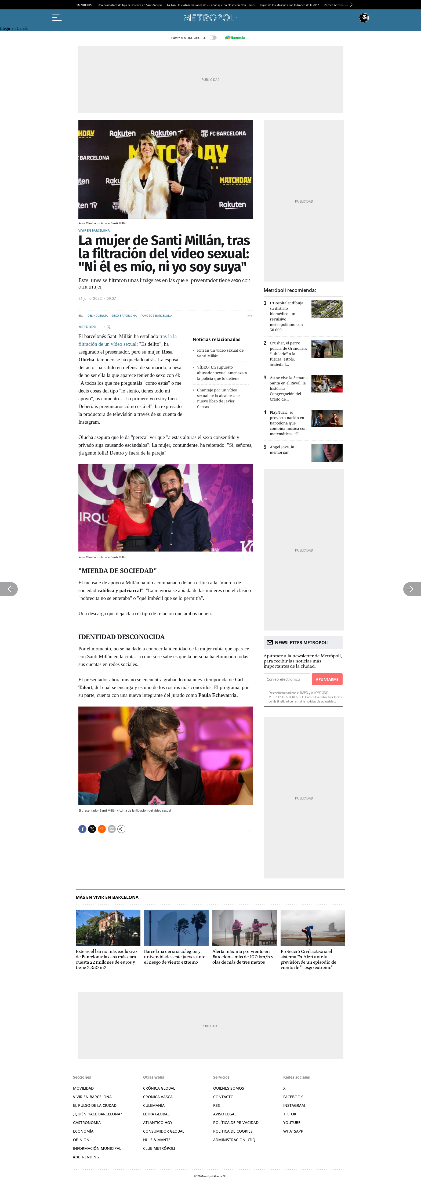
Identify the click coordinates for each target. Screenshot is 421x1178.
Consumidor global (163, 1131)
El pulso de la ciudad (95, 1105)
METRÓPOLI (89, 327)
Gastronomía (87, 1122)
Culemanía (154, 1105)
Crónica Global (159, 1088)
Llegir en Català (14, 28)
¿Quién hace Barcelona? (97, 1113)
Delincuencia (98, 316)
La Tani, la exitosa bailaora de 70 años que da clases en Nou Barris (211, 4)
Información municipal (97, 1148)
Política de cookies (233, 1131)
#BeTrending (86, 1156)
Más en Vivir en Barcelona (107, 897)
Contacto (223, 1096)
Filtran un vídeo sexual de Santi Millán (220, 353)
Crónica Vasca (158, 1096)
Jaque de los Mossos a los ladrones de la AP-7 (289, 4)
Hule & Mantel (157, 1139)
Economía (83, 1131)
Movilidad (83, 1088)
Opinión (81, 1139)
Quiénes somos (228, 1088)
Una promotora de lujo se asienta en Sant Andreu (130, 4)
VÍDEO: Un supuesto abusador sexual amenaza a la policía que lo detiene (222, 373)
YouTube (291, 1122)
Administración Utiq (234, 1139)
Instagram (294, 1105)
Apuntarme (327, 679)
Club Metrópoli (159, 1148)
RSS (216, 1105)
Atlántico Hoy (157, 1122)
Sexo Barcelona (124, 316)
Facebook (293, 1096)
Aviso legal (224, 1113)
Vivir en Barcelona (94, 230)
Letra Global (156, 1113)
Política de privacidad (236, 1122)
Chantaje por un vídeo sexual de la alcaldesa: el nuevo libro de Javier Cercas (219, 398)
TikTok (289, 1113)
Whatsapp (293, 1131)
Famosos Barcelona (156, 316)
